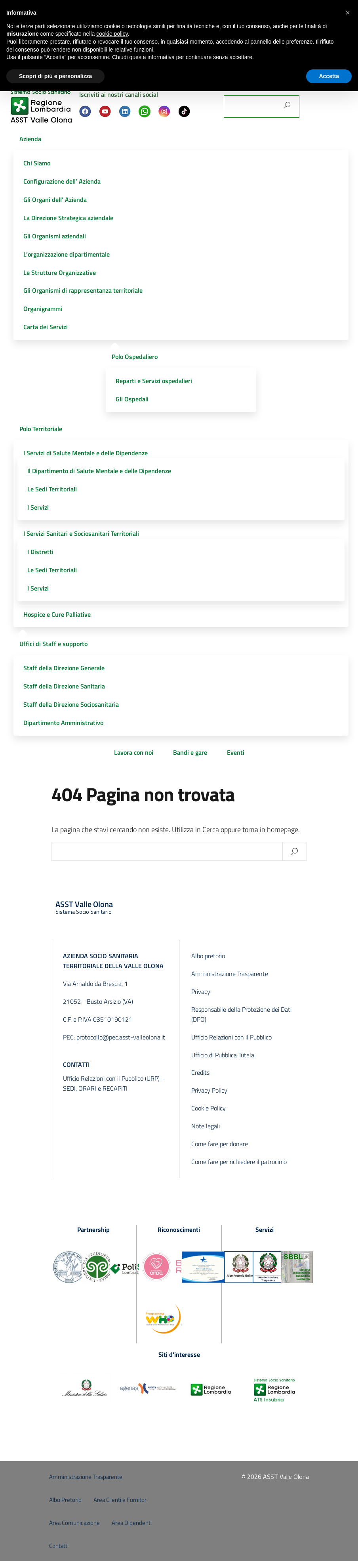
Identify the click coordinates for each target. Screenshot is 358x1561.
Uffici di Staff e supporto (53, 643)
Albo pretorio (208, 956)
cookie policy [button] (112, 34)
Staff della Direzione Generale (64, 668)
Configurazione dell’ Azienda (62, 181)
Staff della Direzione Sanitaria (64, 686)
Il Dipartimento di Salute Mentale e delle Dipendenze (99, 471)
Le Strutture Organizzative (59, 272)
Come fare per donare (219, 1144)
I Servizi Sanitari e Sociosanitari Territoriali (81, 533)
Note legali (205, 1126)
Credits (200, 1072)
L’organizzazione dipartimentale (66, 254)
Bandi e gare (190, 752)
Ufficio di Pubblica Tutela (222, 1055)
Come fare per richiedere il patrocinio (239, 1161)
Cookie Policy (208, 1108)
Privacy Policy (209, 1090)
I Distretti (40, 551)
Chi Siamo (36, 163)
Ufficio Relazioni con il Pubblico (231, 1037)
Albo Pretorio (65, 1499)
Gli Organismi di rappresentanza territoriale (83, 290)
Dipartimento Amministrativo (63, 722)
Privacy (200, 991)
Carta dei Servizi (45, 327)
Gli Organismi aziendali (54, 236)
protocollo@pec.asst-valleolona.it (120, 1037)
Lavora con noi (133, 752)
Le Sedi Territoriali (52, 489)
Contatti (59, 1545)
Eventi (235, 752)
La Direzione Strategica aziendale (68, 217)
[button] (347, 12)
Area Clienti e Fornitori (120, 1499)
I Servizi (38, 507)
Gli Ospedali (132, 399)
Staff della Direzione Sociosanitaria (71, 704)
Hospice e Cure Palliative (57, 614)
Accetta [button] (329, 76)
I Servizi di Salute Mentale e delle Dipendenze (85, 453)
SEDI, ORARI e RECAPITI (95, 1088)
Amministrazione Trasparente (229, 973)
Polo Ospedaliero (135, 356)
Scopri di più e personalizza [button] (55, 76)
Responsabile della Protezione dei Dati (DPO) (241, 1014)
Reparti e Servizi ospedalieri (154, 380)
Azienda (30, 139)
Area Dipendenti (132, 1522)
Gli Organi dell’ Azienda (55, 199)
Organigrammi (42, 308)
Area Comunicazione (74, 1522)
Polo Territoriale (40, 428)
